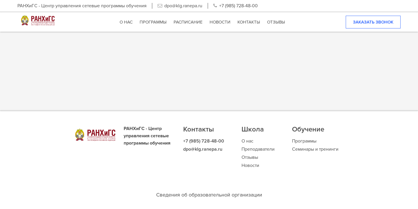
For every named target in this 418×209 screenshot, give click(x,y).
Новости (250, 165)
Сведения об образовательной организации (209, 195)
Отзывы (250, 157)
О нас (247, 141)
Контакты (198, 129)
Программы (304, 141)
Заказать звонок (373, 22)
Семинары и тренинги (315, 149)
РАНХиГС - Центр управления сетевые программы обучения (82, 6)
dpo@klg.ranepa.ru (183, 6)
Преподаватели (258, 149)
